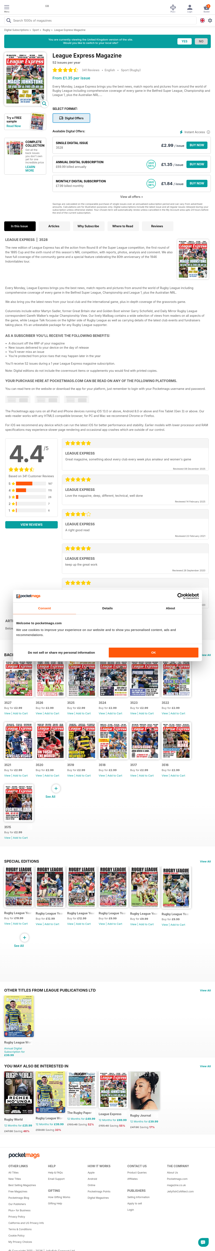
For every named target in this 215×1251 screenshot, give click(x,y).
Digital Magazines (98, 1197)
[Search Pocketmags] (8, 21)
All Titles (13, 1172)
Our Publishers (17, 1204)
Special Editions (21, 861)
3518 (102, 765)
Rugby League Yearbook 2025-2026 (18, 913)
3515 (7, 827)
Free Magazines (17, 1191)
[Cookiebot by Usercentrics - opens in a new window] (180, 596)
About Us (172, 1172)
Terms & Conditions (20, 1229)
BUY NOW (197, 145)
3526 (39, 702)
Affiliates (132, 1178)
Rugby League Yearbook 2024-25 (50, 913)
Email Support (56, 1178)
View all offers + (131, 196)
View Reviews (32, 524)
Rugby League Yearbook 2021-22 (144, 913)
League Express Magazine (69, 30)
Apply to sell (134, 1203)
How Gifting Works (59, 1197)
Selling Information (138, 1197)
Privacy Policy (16, 1216)
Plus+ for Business (19, 1210)
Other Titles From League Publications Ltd (50, 990)
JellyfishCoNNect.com (180, 1191)
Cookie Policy (16, 1235)
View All (205, 655)
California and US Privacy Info (26, 1223)
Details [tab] (107, 608)
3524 (102, 702)
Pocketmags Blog (18, 1197)
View (7, 713)
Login (130, 1209)
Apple (91, 1172)
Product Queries (137, 1172)
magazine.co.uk (176, 1185)
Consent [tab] (44, 608)
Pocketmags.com (177, 1178)
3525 (71, 702)
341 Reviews (91, 70)
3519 (70, 765)
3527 (8, 702)
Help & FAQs (55, 1172)
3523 (134, 702)
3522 (165, 702)
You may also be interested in (36, 1066)
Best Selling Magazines (22, 1185)
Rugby (46, 30)
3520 (39, 765)
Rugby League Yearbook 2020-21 (176, 914)
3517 (133, 765)
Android (92, 1178)
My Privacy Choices (20, 1241)
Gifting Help (55, 1203)
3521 (7, 765)
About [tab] (170, 608)
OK (153, 652)
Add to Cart (20, 713)
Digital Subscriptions (16, 30)
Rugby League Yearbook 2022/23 (113, 913)
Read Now (14, 126)
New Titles (14, 1178)
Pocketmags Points (99, 1191)
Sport (36, 30)
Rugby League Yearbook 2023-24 (81, 913)
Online (91, 1185)
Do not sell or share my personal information (61, 652)
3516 (165, 765)
